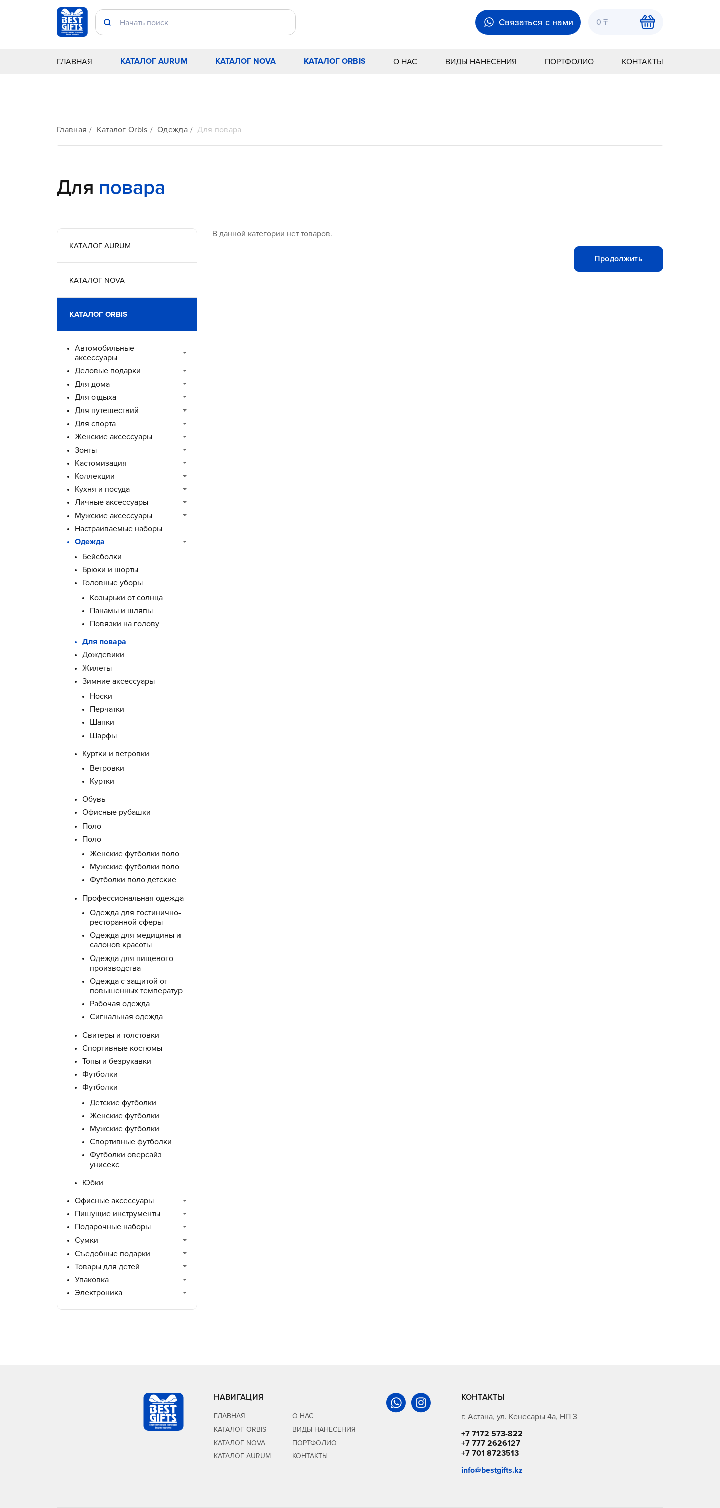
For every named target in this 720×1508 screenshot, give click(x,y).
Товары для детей (107, 1266)
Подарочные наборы (113, 1226)
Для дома (92, 384)
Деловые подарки (108, 370)
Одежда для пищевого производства (131, 963)
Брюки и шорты (110, 569)
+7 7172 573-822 (492, 1433)
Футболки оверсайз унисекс (126, 1159)
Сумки (86, 1240)
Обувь (93, 799)
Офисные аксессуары (114, 1200)
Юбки (92, 1182)
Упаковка (92, 1279)
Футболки (100, 1074)
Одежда (172, 129)
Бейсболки (102, 556)
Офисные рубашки (116, 812)
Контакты (642, 61)
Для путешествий (107, 410)
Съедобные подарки (112, 1253)
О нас (405, 61)
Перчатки (107, 709)
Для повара (219, 129)
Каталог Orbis (335, 61)
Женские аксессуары (113, 436)
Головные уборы (112, 582)
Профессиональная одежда (133, 898)
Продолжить (618, 258)
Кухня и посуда (102, 489)
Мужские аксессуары (113, 515)
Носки (101, 696)
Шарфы (103, 735)
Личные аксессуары (111, 502)
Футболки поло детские (133, 879)
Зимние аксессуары (118, 681)
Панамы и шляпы (121, 610)
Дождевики (103, 654)
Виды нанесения (481, 61)
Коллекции (95, 476)
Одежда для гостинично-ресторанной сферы (135, 917)
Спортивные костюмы (122, 1048)
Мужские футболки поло (134, 866)
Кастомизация (101, 463)
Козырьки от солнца (126, 597)
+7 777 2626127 (490, 1443)
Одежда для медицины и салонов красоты (135, 939)
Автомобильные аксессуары (104, 352)
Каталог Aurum (154, 61)
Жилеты (97, 668)
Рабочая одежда (120, 1003)
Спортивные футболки (131, 1141)
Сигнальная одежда (126, 1016)
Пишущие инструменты (117, 1213)
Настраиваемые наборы (118, 528)
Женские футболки (124, 1115)
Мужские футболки (124, 1128)
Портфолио (569, 61)
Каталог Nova (245, 61)
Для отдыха (95, 397)
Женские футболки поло (134, 853)
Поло (91, 826)
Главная (74, 61)
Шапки (102, 722)
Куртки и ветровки (115, 753)
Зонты (86, 450)
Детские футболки (123, 1102)
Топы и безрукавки (116, 1061)
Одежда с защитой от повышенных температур (136, 985)
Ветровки (107, 768)
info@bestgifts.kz (492, 1470)
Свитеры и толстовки (120, 1035)
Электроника (98, 1292)
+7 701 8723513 (490, 1453)
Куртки (102, 781)
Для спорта (95, 423)
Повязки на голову (124, 623)
